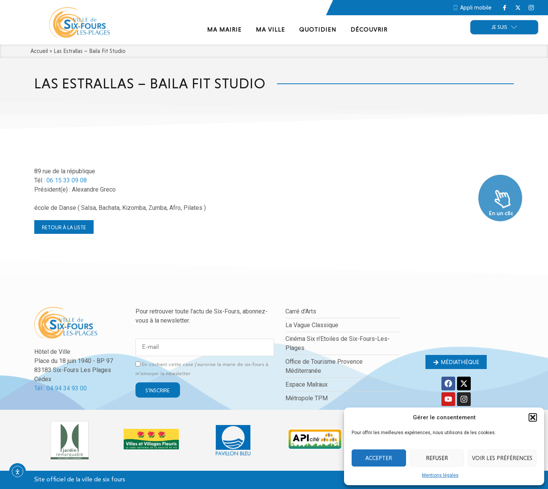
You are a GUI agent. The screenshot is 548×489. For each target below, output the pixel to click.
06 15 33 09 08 (66, 180)
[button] (533, 417)
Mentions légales (440, 475)
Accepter (378, 458)
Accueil (39, 51)
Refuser (437, 458)
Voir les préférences (502, 458)
